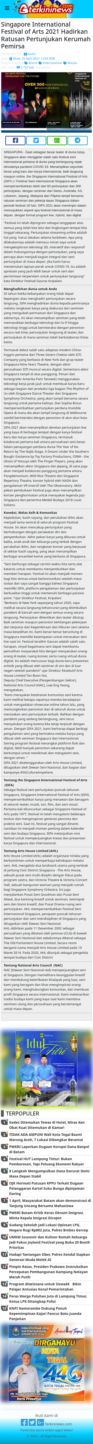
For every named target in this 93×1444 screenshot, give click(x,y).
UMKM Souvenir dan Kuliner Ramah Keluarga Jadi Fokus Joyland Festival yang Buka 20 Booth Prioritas (49, 1242)
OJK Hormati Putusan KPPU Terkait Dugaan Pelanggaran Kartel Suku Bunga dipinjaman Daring (47, 1188)
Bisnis (30, 63)
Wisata (70, 63)
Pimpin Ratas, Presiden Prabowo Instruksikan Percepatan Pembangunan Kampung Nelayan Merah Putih (48, 1271)
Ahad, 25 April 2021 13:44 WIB (32, 58)
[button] (8, 102)
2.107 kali (25, 67)
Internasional (50, 63)
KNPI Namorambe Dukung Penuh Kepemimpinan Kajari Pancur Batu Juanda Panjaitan (45, 1313)
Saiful (30, 54)
